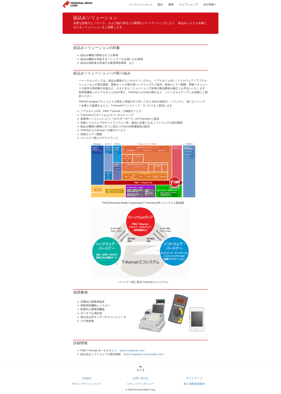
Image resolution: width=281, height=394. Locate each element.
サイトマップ (194, 378)
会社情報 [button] (209, 4)
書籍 (171, 4)
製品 (160, 4)
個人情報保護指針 (194, 383)
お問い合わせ (140, 378)
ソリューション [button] (142, 4)
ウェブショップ (188, 4)
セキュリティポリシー (140, 383)
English (86, 378)
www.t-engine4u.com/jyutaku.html (143, 354)
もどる (140, 368)
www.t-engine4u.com (132, 350)
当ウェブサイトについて (86, 383)
